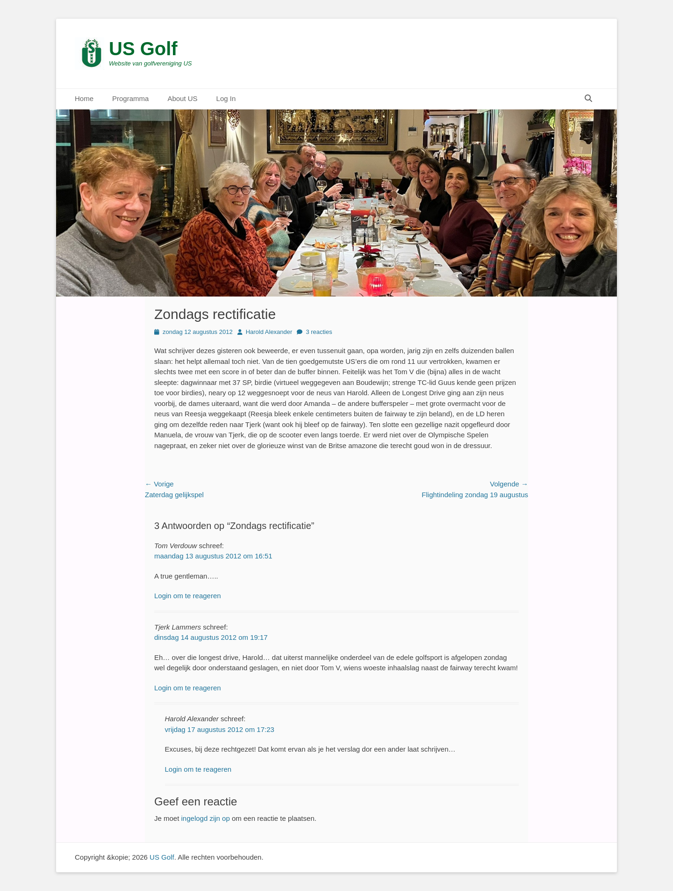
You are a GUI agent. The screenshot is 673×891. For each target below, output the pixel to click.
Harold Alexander (269, 331)
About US (182, 98)
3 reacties (319, 331)
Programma (130, 98)
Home (84, 98)
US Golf (143, 48)
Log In (226, 98)
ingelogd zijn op (205, 818)
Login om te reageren (187, 596)
